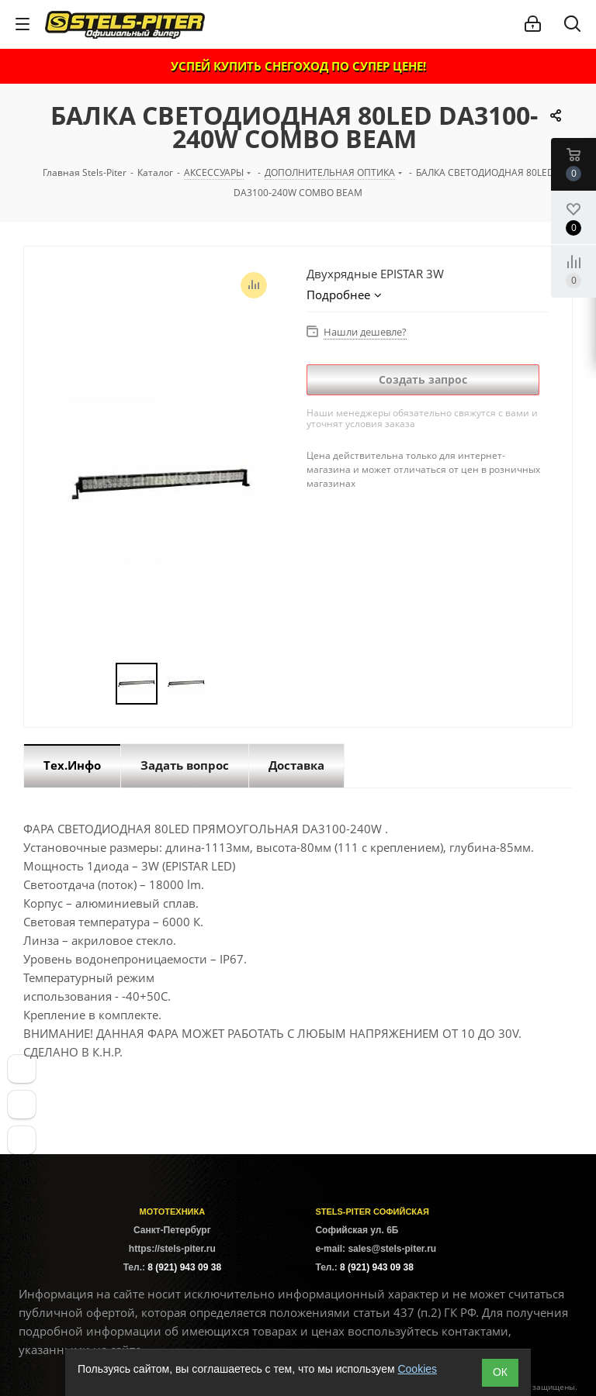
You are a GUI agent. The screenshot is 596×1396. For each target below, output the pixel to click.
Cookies (417, 1369)
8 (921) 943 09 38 (184, 1267)
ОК (500, 1372)
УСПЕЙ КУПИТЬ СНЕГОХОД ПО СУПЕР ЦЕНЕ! (298, 66)
